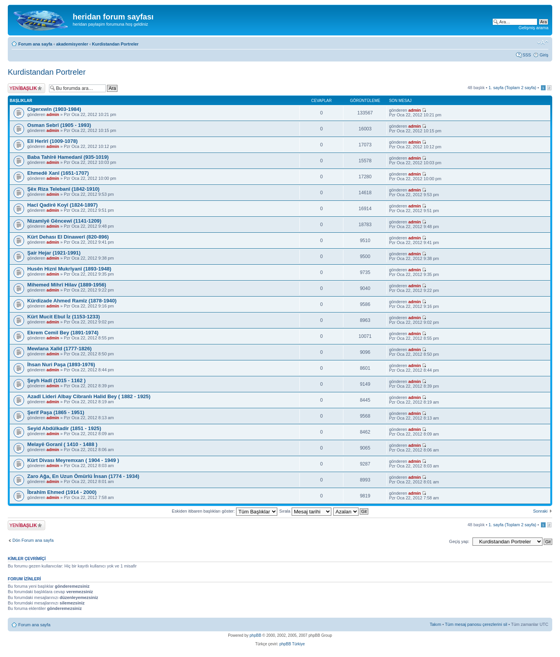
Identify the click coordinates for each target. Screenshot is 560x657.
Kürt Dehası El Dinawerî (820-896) (68, 237)
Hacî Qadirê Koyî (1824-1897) (62, 205)
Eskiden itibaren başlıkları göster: (224, 511)
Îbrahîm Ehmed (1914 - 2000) (61, 492)
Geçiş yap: (459, 541)
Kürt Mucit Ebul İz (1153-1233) (63, 317)
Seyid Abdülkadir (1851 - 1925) (64, 428)
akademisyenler (72, 44)
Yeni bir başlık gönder (26, 88)
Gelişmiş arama (533, 27)
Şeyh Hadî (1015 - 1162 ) (56, 380)
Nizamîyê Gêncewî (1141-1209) (64, 221)
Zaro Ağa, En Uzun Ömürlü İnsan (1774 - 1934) (83, 476)
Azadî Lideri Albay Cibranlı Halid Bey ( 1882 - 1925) (88, 396)
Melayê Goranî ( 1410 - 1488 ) (62, 444)
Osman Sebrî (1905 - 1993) (59, 125)
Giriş (543, 55)
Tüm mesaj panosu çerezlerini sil (476, 624)
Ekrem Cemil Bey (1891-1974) (62, 333)
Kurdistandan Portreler (115, 44)
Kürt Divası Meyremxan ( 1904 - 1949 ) (73, 460)
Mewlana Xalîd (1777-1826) (59, 348)
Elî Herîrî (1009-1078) (52, 141)
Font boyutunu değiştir (542, 42)
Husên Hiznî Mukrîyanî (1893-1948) (69, 269)
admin (53, 114)
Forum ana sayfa (35, 44)
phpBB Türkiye (291, 644)
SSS (526, 55)
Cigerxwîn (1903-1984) (54, 109)
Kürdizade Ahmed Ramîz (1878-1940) (72, 301)
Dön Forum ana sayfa (33, 540)
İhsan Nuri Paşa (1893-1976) (61, 364)
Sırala (305, 511)
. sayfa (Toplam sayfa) (512, 87)
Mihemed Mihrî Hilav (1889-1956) (66, 285)
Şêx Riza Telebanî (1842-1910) (63, 189)
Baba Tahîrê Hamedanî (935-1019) (67, 157)
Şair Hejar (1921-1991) (53, 253)
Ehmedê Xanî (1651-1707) (58, 173)
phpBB (255, 635)
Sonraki (540, 511)
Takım (435, 624)
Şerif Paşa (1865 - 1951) (55, 412)
